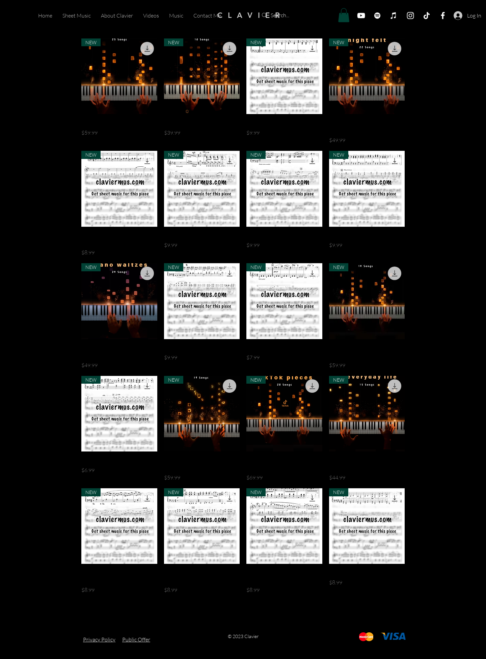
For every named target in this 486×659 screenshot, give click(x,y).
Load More (243, 613)
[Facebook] (443, 15)
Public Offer (136, 639)
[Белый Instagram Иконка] (410, 15)
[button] (344, 15)
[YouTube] (361, 15)
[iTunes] (393, 15)
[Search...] (296, 15)
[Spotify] (377, 15)
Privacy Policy (99, 639)
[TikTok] (426, 15)
